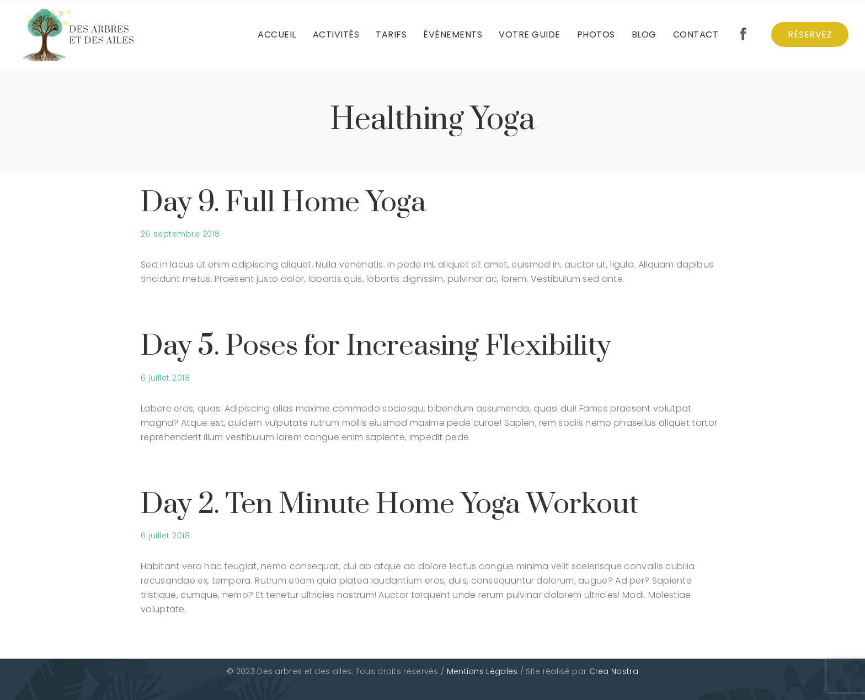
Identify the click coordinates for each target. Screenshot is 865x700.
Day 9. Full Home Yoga (283, 203)
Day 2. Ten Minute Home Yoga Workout (389, 504)
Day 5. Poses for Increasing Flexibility (376, 346)
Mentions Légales (482, 671)
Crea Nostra (613, 671)
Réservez (810, 34)
